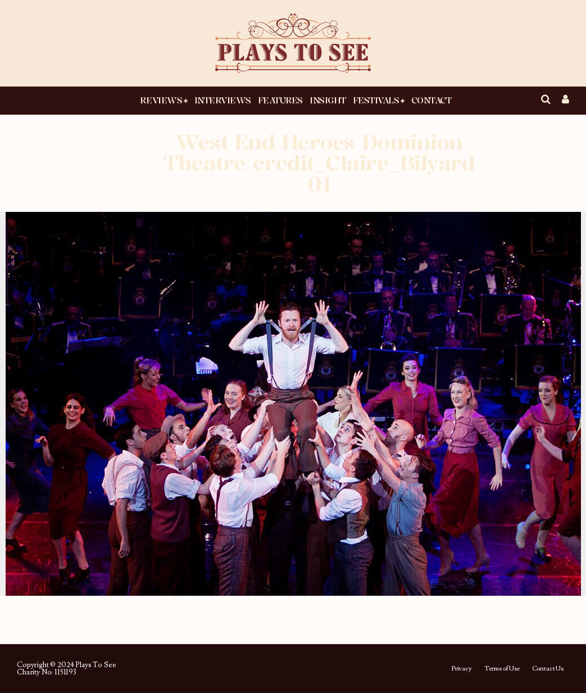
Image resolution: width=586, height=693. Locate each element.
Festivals (376, 100)
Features (280, 100)
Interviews (222, 100)
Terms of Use (502, 668)
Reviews (161, 100)
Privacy (461, 668)
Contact (431, 100)
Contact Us (548, 668)
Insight (328, 100)
